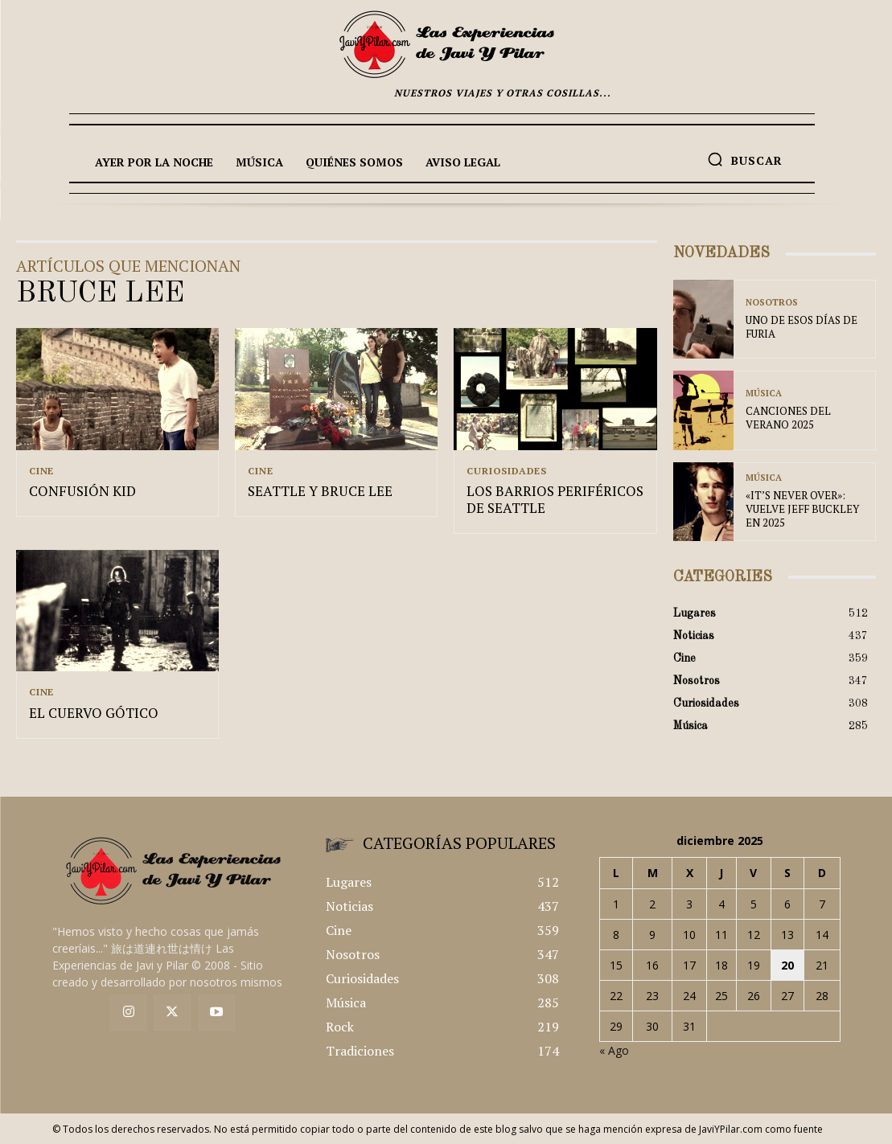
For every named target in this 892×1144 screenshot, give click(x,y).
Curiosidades (507, 471)
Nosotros (772, 303)
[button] (745, 159)
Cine (41, 471)
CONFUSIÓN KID (79, 492)
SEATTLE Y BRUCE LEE (315, 492)
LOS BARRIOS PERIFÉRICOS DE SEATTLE (549, 500)
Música (764, 394)
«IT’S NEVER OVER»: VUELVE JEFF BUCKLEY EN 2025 (802, 508)
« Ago (614, 1050)
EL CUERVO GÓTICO (88, 713)
